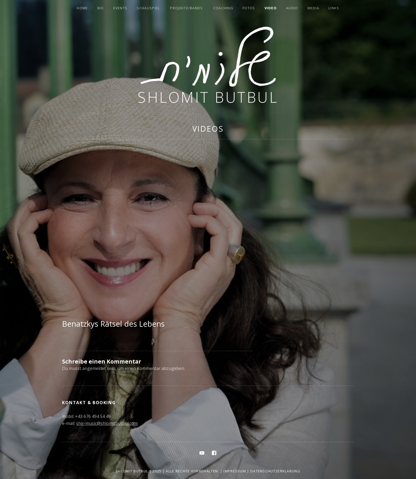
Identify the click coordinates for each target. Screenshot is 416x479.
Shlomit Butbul (208, 97)
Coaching (223, 8)
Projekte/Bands (186, 8)
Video (271, 8)
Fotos (248, 8)
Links (333, 8)
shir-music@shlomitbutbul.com (107, 423)
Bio (100, 8)
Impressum (234, 471)
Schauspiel (148, 8)
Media (313, 8)
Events (120, 8)
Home (82, 8)
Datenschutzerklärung (275, 471)
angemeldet (94, 368)
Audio (292, 8)
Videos (208, 128)
